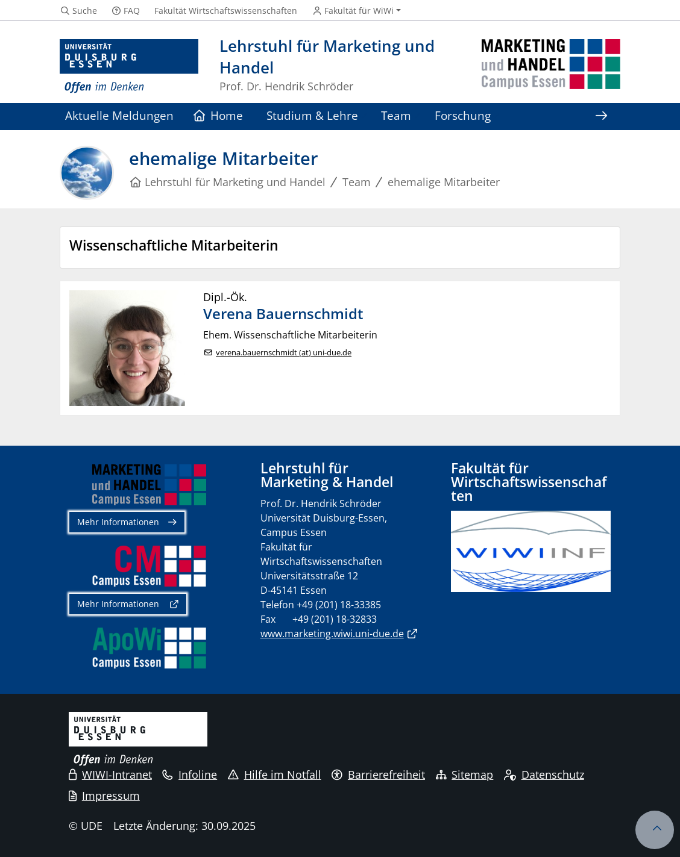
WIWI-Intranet (110, 774)
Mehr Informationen (118, 522)
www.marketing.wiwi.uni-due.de (332, 633)
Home (219, 115)
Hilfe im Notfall (274, 774)
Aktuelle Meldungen (119, 115)
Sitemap (465, 774)
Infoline (189, 774)
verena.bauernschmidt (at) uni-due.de (283, 352)
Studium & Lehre (312, 115)
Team (396, 115)
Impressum (104, 795)
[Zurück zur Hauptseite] (551, 66)
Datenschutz (544, 774)
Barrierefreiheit (378, 774)
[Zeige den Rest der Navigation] (601, 116)
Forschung (463, 115)
